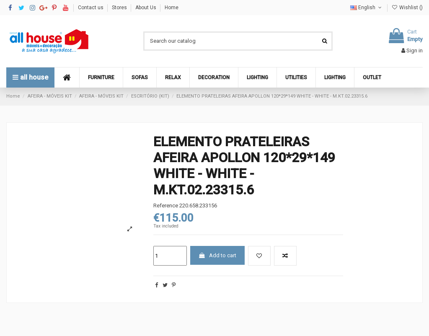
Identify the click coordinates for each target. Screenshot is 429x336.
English (366, 7)
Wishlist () (407, 7)
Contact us (91, 7)
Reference (165, 205)
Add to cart (217, 255)
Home (171, 7)
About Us (146, 7)
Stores (120, 7)
